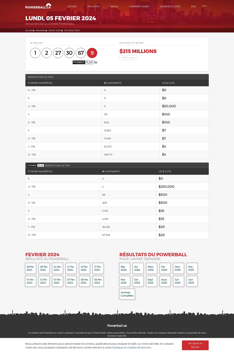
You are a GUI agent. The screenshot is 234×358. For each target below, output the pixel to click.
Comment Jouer (139, 6)
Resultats (40, 30)
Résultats (93, 6)
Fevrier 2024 (55, 30)
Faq (193, 6)
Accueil (72, 6)
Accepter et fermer (195, 345)
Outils (114, 6)
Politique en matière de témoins (131, 347)
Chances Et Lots (170, 6)
